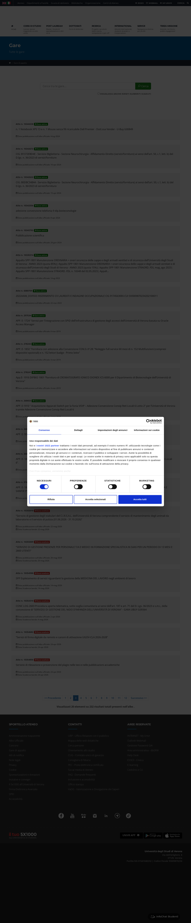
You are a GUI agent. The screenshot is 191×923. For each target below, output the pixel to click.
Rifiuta (51, 499)
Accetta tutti (140, 499)
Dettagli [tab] (78, 430)
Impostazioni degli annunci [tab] (112, 430)
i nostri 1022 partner (47, 445)
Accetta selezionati (95, 499)
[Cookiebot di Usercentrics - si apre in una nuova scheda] (148, 421)
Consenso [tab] (44, 430)
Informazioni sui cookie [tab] (147, 430)
